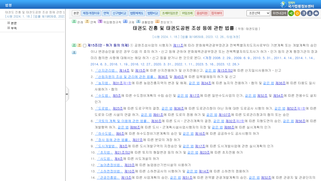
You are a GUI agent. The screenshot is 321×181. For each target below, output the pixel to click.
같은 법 (210, 70)
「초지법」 (105, 152)
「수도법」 (103, 95)
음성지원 (202, 13)
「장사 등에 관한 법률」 (113, 139)
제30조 (156, 120)
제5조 (117, 95)
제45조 (179, 76)
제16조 (200, 133)
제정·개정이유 (91, 13)
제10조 (129, 171)
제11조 (178, 45)
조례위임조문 (170, 13)
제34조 (206, 82)
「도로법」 (103, 108)
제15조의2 (225, 70)
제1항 (127, 82)
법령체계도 (136, 13)
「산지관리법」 (106, 70)
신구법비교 (119, 13)
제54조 (278, 95)
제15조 (140, 70)
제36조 (163, 76)
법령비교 (152, 13)
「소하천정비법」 (110, 171)
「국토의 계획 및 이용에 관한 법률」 (122, 120)
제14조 (124, 70)
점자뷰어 (216, 13)
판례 (77, 22)
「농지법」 (103, 82)
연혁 (106, 13)
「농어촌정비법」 (110, 164)
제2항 (240, 120)
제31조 (118, 82)
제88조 (229, 127)
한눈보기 (164, 22)
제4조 (118, 158)
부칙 (12, 28)
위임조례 (187, 13)
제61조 (158, 114)
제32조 (230, 120)
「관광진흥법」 (108, 177)
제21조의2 (122, 152)
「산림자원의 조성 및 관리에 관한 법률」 (125, 76)
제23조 (205, 152)
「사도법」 (105, 158)
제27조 (137, 139)
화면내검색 (279, 13)
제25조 (118, 108)
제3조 (123, 146)
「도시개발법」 (106, 146)
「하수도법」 (105, 133)
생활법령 (144, 22)
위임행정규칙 (109, 22)
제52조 (262, 95)
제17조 (194, 95)
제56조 (300, 120)
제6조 (120, 133)
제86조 (135, 127)
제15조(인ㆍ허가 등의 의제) (108, 45)
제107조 (224, 114)
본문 (12, 23)
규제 (128, 22)
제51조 (187, 177)
